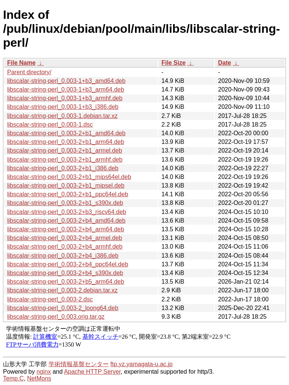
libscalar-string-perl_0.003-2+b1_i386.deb (63, 168)
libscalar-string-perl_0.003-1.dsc (50, 124)
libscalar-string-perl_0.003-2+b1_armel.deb (64, 150)
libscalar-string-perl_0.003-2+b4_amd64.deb (66, 220)
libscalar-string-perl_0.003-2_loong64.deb (62, 308)
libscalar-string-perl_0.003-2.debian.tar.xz (62, 290)
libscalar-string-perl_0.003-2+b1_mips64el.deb (69, 177)
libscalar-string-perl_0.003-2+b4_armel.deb (64, 238)
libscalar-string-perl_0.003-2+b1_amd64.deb (66, 133)
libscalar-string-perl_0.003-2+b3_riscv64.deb (66, 212)
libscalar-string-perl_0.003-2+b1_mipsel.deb (66, 185)
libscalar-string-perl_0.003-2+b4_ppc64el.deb (67, 264)
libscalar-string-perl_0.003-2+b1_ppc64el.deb (67, 194)
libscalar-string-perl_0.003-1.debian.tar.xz (62, 116)
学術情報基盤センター (79, 364)
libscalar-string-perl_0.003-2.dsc (50, 299)
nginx (44, 371)
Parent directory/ (29, 72)
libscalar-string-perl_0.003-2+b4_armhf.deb (64, 246)
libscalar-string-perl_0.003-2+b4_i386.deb (63, 255)
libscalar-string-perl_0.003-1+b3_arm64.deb (65, 89)
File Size (173, 63)
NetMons (39, 378)
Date (224, 63)
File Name (21, 63)
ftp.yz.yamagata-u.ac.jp (141, 364)
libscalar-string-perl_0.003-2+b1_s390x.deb (65, 203)
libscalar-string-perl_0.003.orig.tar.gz (56, 316)
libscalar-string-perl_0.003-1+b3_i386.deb (63, 107)
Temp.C (13, 378)
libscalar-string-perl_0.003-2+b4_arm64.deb (65, 229)
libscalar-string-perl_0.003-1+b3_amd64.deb (66, 81)
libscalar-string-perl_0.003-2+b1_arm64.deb (65, 142)
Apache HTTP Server (92, 371)
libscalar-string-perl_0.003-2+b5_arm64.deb (65, 281)
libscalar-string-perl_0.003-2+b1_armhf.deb (64, 159)
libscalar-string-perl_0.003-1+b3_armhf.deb (64, 98)
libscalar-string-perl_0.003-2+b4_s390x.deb (65, 273)
